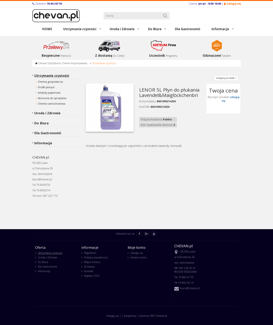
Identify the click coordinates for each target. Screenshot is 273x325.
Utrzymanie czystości (79, 29)
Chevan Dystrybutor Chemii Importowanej (62, 63)
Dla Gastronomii (187, 29)
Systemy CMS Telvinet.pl (153, 316)
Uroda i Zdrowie (122, 29)
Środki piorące (46, 87)
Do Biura (154, 29)
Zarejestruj (130, 316)
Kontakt (88, 271)
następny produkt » (226, 78)
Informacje (220, 29)
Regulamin (90, 253)
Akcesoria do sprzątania (52, 98)
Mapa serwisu (92, 262)
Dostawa (89, 266)
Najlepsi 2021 (92, 275)
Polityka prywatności (96, 257)
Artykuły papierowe (49, 92)
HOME (47, 29)
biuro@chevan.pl (190, 288)
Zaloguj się (136, 253)
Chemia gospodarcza (50, 81)
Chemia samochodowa (51, 103)
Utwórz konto (138, 257)
